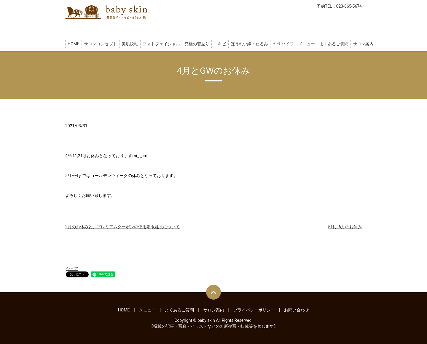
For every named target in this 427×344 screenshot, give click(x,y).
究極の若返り (196, 43)
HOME (73, 43)
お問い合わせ (296, 310)
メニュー (306, 43)
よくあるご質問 (333, 43)
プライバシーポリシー (254, 310)
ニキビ (220, 43)
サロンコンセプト (100, 43)
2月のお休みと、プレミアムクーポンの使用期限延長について (122, 226)
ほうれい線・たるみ (249, 43)
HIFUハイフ (283, 43)
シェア (72, 268)
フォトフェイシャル (161, 43)
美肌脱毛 (130, 43)
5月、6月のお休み (345, 226)
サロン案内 (363, 43)
